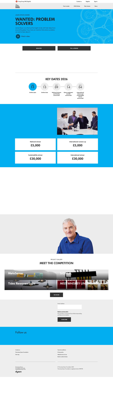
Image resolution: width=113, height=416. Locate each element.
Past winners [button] (87, 6)
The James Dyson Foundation (21, 391)
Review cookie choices (62, 395)
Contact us (79, 1)
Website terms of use (62, 393)
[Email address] (70, 345)
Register (88, 1)
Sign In (95, 1)
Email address (61, 342)
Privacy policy (60, 391)
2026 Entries (77, 6)
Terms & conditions (62, 389)
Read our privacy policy (63, 350)
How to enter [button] (66, 6)
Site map (17, 393)
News (96, 6)
